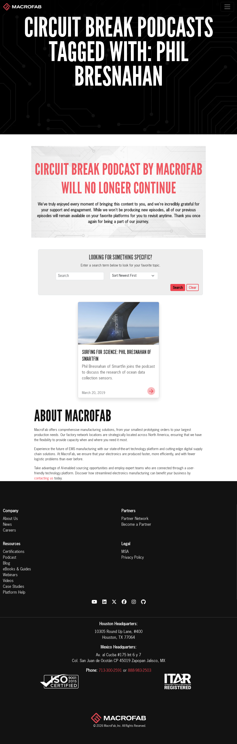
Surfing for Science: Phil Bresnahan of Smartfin (116, 363)
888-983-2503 (139, 671)
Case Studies (13, 587)
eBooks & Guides (17, 569)
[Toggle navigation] (227, 7)
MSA (125, 552)
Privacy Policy (132, 558)
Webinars (10, 575)
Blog (6, 564)
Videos (8, 581)
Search (178, 288)
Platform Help (14, 593)
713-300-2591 (110, 671)
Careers (9, 531)
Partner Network (135, 519)
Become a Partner (136, 525)
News (7, 525)
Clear (192, 288)
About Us (10, 519)
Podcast (9, 558)
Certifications (13, 552)
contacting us (43, 478)
